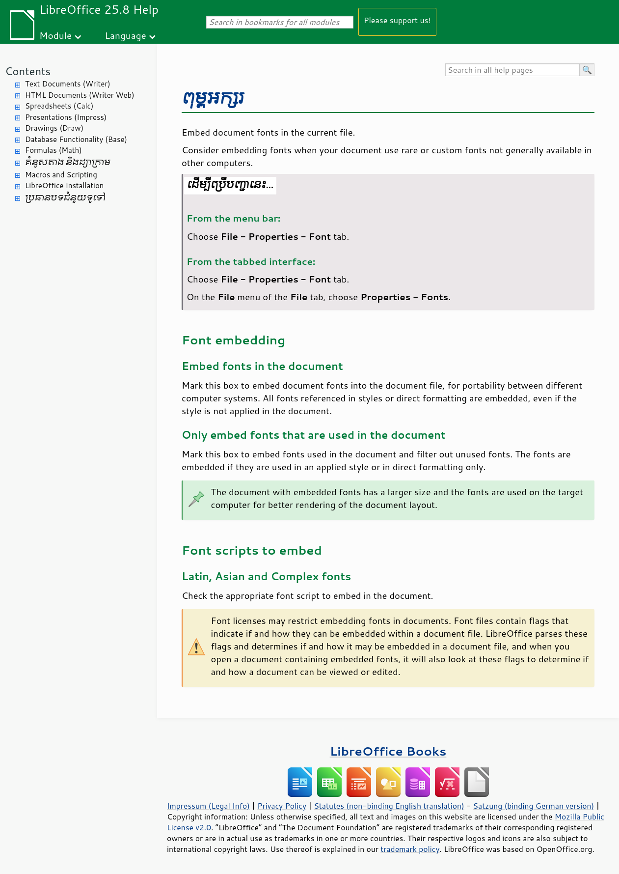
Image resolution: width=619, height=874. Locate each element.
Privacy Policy (281, 805)
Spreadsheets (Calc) (59, 106)
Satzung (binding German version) (533, 805)
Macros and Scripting (61, 174)
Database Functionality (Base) (76, 139)
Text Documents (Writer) (67, 84)
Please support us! (397, 20)
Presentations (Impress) (66, 117)
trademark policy (409, 849)
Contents (28, 71)
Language (125, 35)
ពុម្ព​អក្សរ (213, 98)
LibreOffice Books (388, 751)
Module (55, 35)
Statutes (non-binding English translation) (389, 805)
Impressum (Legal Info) (208, 805)
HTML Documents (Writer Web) (80, 95)
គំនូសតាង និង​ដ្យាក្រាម (67, 162)
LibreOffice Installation (64, 185)
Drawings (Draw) (54, 128)
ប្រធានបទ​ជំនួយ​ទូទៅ (65, 198)
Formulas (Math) (53, 150)
